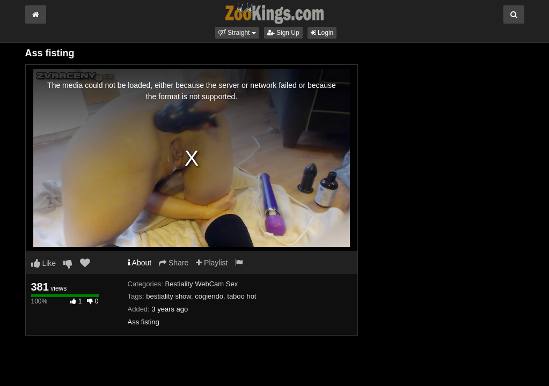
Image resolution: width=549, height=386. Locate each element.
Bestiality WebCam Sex (201, 284)
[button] (237, 33)
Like (43, 263)
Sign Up (283, 32)
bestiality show (168, 296)
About (140, 262)
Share (173, 262)
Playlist (212, 262)
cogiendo (209, 296)
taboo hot (241, 296)
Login (322, 32)
